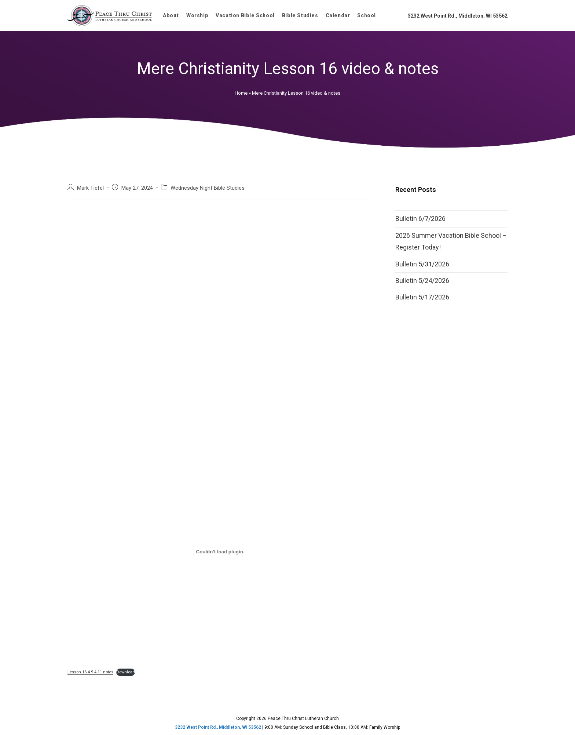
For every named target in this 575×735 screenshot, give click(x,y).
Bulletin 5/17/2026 (422, 297)
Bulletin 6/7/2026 (420, 218)
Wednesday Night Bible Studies (208, 188)
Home (241, 93)
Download (125, 672)
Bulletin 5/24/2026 (422, 280)
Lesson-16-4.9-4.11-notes (90, 672)
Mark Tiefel (90, 188)
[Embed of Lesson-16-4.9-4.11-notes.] (220, 552)
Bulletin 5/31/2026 (422, 264)
